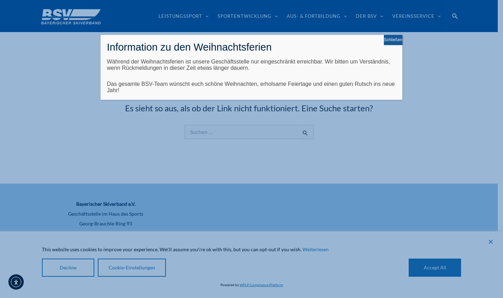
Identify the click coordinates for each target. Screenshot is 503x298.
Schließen (393, 39)
